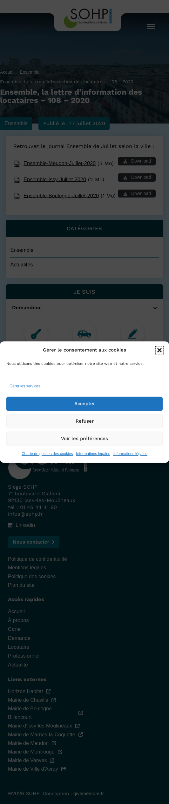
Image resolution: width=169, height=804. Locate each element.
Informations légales (93, 457)
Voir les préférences (84, 442)
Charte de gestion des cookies (47, 457)
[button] (159, 354)
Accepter (84, 407)
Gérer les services (25, 389)
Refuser (85, 425)
